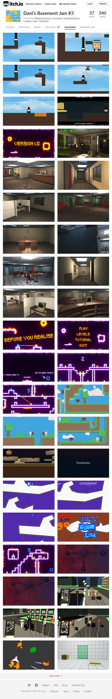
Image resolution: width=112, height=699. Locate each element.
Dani (35, 20)
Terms (66, 691)
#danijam (44, 20)
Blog (65, 685)
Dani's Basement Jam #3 (48, 13)
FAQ (56, 685)
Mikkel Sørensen (42, 18)
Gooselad (57, 18)
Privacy (76, 691)
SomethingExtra (71, 18)
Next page (54, 675)
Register (103, 3)
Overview (11, 27)
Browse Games (34, 3)
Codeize (27, 20)
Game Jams (50, 3)
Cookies (87, 691)
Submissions (26, 27)
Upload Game (68, 3)
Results (40, 27)
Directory (54, 691)
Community (55, 27)
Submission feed (95, 27)
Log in (90, 3)
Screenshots (76, 27)
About (45, 685)
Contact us (78, 685)
